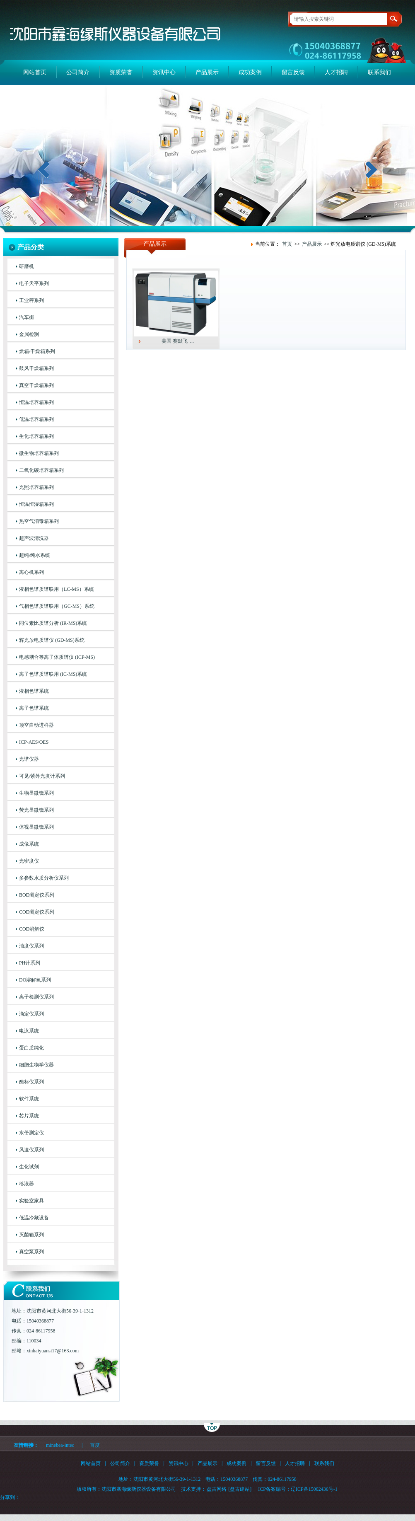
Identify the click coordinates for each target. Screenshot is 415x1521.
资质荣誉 (121, 72)
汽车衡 (26, 317)
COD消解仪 (31, 929)
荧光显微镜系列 (36, 810)
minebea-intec (60, 1445)
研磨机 (26, 266)
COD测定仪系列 (36, 912)
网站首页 (34, 72)
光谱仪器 (29, 759)
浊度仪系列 (31, 946)
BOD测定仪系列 (36, 895)
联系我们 (379, 72)
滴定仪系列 (31, 1014)
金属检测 (29, 334)
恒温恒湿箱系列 (36, 504)
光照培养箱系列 (36, 487)
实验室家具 (31, 1201)
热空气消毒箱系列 (39, 521)
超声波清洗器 (34, 538)
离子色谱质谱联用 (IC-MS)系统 (53, 674)
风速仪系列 (31, 1150)
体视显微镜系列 (36, 827)
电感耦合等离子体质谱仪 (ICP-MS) (57, 657)
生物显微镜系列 (36, 793)
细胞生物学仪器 (36, 1065)
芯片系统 (29, 1116)
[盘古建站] (239, 1489)
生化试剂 (29, 1167)
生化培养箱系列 (36, 436)
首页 (287, 244)
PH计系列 (29, 963)
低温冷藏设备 (34, 1218)
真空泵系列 (31, 1252)
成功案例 (250, 72)
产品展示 (207, 72)
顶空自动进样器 (36, 725)
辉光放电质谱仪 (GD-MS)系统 (51, 640)
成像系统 (29, 844)
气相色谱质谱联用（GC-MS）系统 (56, 606)
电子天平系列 (34, 283)
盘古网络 (217, 1489)
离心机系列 (31, 572)
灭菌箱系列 (31, 1235)
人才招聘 (336, 72)
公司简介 (77, 72)
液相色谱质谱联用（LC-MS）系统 (56, 589)
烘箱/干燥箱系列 (37, 351)
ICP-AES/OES (33, 742)
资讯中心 (164, 72)
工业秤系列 (31, 300)
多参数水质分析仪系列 (44, 878)
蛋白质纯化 (31, 1048)
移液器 (26, 1184)
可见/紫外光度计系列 (42, 776)
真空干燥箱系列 (36, 385)
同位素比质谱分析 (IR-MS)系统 (53, 623)
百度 (95, 1445)
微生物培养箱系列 (39, 453)
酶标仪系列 (31, 1082)
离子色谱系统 (34, 708)
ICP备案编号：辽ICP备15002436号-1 (297, 1489)
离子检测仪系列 (36, 997)
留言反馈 (293, 72)
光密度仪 (29, 861)
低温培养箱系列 (36, 419)
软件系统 (29, 1099)
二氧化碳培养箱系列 (41, 470)
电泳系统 (29, 1031)
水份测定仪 (31, 1133)
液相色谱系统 (34, 691)
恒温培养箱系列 (36, 402)
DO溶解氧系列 (35, 980)
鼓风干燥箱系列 (36, 368)
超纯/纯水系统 (34, 555)
